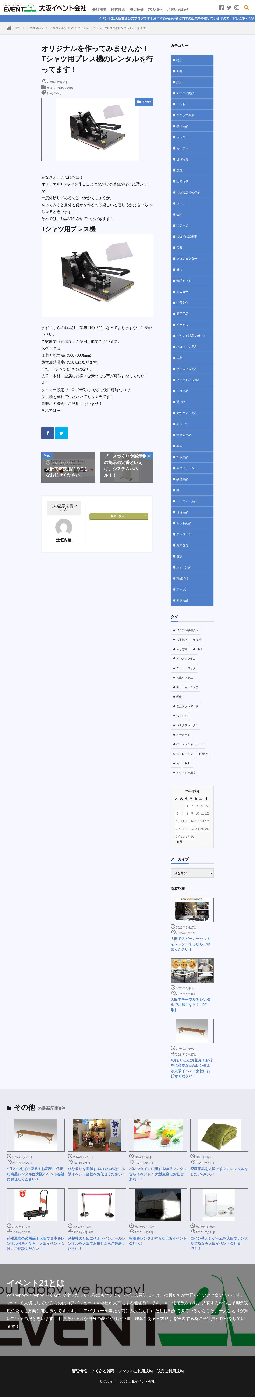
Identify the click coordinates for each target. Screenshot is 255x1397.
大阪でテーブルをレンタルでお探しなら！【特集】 (190, 1004)
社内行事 (182, 181)
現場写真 (182, 159)
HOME (17, 28)
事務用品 (182, 479)
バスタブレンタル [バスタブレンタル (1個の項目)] (187, 725)
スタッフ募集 (185, 115)
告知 (179, 214)
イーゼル (182, 324)
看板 (179, 556)
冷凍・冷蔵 (183, 567)
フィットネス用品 (188, 380)
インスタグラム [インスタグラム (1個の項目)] (186, 658)
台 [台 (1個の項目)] (177, 763)
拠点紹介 (137, 9)
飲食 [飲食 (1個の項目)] (199, 639)
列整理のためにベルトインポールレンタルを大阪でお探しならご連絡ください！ (96, 1243)
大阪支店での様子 (188, 192)
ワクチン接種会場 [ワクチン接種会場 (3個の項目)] (187, 630)
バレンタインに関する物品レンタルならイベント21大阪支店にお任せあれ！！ (158, 1174)
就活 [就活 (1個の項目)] (205, 753)
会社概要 (99, 9)
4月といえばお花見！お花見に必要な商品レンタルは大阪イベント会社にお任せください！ (191, 1068)
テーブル (182, 589)
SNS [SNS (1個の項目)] (199, 649)
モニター (182, 291)
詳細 (179, 82)
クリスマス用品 (186, 369)
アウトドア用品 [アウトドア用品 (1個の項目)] (186, 772)
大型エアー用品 (186, 413)
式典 (179, 357)
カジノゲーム (185, 468)
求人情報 (155, 9)
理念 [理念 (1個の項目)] (179, 696)
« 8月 (178, 842)
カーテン (182, 148)
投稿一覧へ (118, 516)
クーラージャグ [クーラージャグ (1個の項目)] (186, 668)
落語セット (183, 280)
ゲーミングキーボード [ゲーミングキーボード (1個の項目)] (190, 744)
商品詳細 (182, 578)
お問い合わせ (177, 9)
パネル (180, 203)
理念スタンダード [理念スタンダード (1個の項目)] (187, 706)
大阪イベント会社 (141, 1381)
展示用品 (182, 313)
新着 (179, 71)
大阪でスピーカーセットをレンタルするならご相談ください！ (190, 944)
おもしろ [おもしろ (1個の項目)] (181, 715)
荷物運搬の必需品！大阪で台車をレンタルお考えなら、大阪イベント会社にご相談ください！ (35, 1243)
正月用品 (182, 391)
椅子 (179, 60)
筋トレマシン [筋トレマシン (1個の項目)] (184, 753)
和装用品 (182, 457)
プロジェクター (186, 258)
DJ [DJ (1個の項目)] (190, 763)
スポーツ (182, 424)
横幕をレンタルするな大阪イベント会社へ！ (158, 1241)
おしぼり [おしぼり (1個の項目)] (181, 649)
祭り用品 (182, 126)
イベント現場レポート (191, 335)
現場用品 (182, 512)
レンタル (182, 137)
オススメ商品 (35, 28)
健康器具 (182, 545)
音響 (179, 247)
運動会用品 (183, 435)
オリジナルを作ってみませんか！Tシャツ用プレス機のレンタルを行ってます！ (99, 28)
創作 (49, 93)
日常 (179, 269)
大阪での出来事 (186, 236)
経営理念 (118, 9)
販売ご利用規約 (170, 1371)
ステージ (182, 225)
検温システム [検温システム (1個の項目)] (184, 677)
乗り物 (180, 402)
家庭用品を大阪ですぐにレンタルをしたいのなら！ (219, 1171)
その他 (68, 87)
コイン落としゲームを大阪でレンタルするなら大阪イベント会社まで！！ (219, 1243)
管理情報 (79, 1371)
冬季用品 (182, 600)
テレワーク (183, 534)
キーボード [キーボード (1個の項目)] (183, 734)
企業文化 (182, 302)
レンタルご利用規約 (135, 1371)
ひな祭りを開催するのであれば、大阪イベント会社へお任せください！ (96, 1171)
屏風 (179, 170)
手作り (57, 93)
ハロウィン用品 (186, 346)
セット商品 (183, 523)
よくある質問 (102, 1371)
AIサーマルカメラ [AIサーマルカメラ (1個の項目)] (187, 687)
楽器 (179, 446)
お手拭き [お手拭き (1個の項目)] (181, 639)
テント (180, 104)
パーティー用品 (186, 501)
